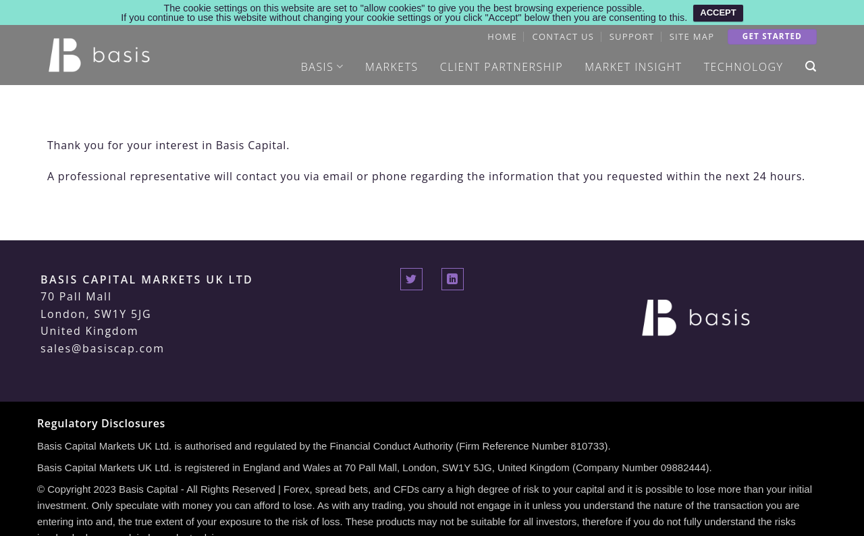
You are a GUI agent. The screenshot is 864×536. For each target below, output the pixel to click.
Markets (391, 62)
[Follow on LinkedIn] (452, 274)
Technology (744, 62)
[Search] (811, 62)
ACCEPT (718, 12)
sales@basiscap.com (102, 344)
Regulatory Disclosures (101, 419)
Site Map (692, 32)
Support (632, 32)
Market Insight (633, 62)
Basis (322, 62)
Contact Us (563, 32)
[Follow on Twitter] (411, 274)
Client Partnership (501, 62)
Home (502, 32)
